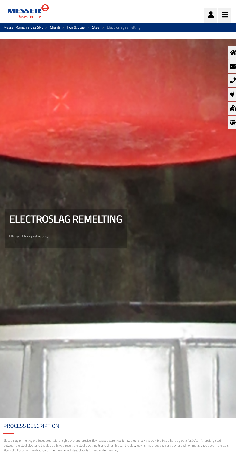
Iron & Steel (76, 27)
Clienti (55, 27)
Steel (96, 27)
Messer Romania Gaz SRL (23, 27)
